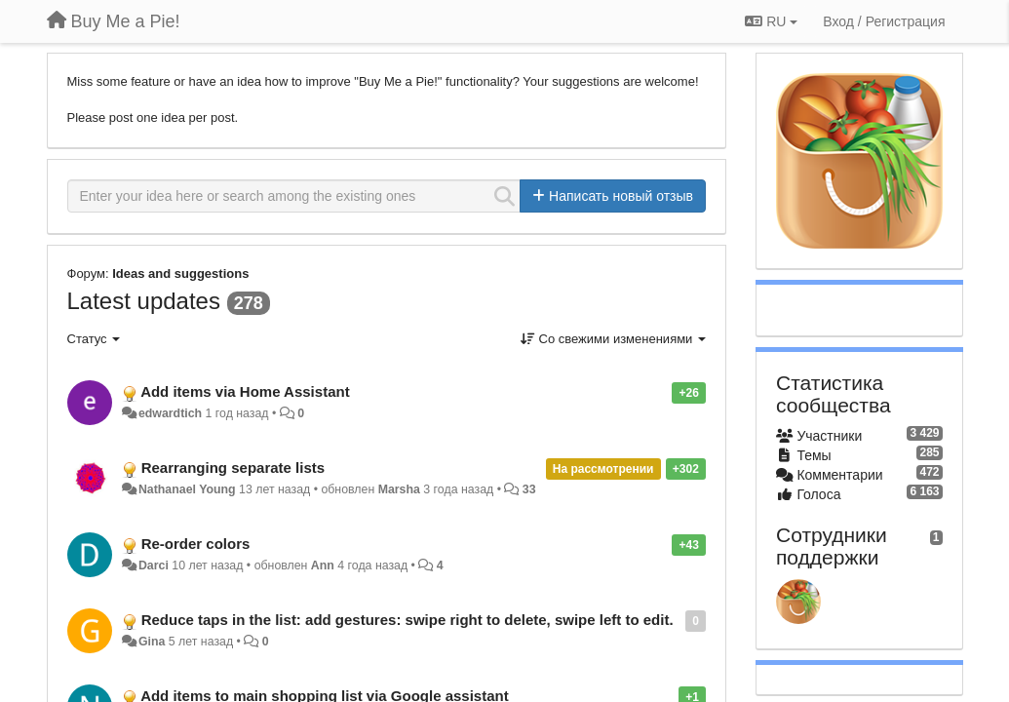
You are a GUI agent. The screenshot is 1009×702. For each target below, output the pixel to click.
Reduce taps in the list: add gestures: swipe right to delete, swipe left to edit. (407, 619)
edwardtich (170, 413)
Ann (322, 565)
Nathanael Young (187, 489)
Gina (151, 641)
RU (771, 21)
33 (529, 489)
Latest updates (143, 301)
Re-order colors (196, 543)
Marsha (399, 489)
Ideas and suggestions (180, 273)
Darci (153, 565)
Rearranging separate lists (233, 467)
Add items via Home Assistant (245, 391)
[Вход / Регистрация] (883, 21)
